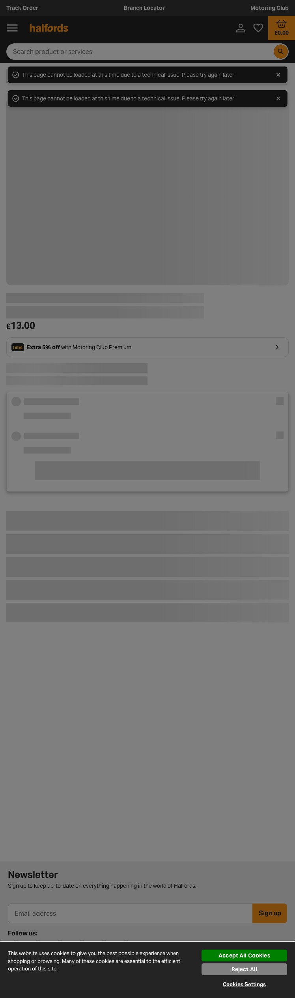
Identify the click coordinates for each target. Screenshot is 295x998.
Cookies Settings (244, 984)
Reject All (244, 969)
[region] (147, 969)
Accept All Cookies (244, 955)
